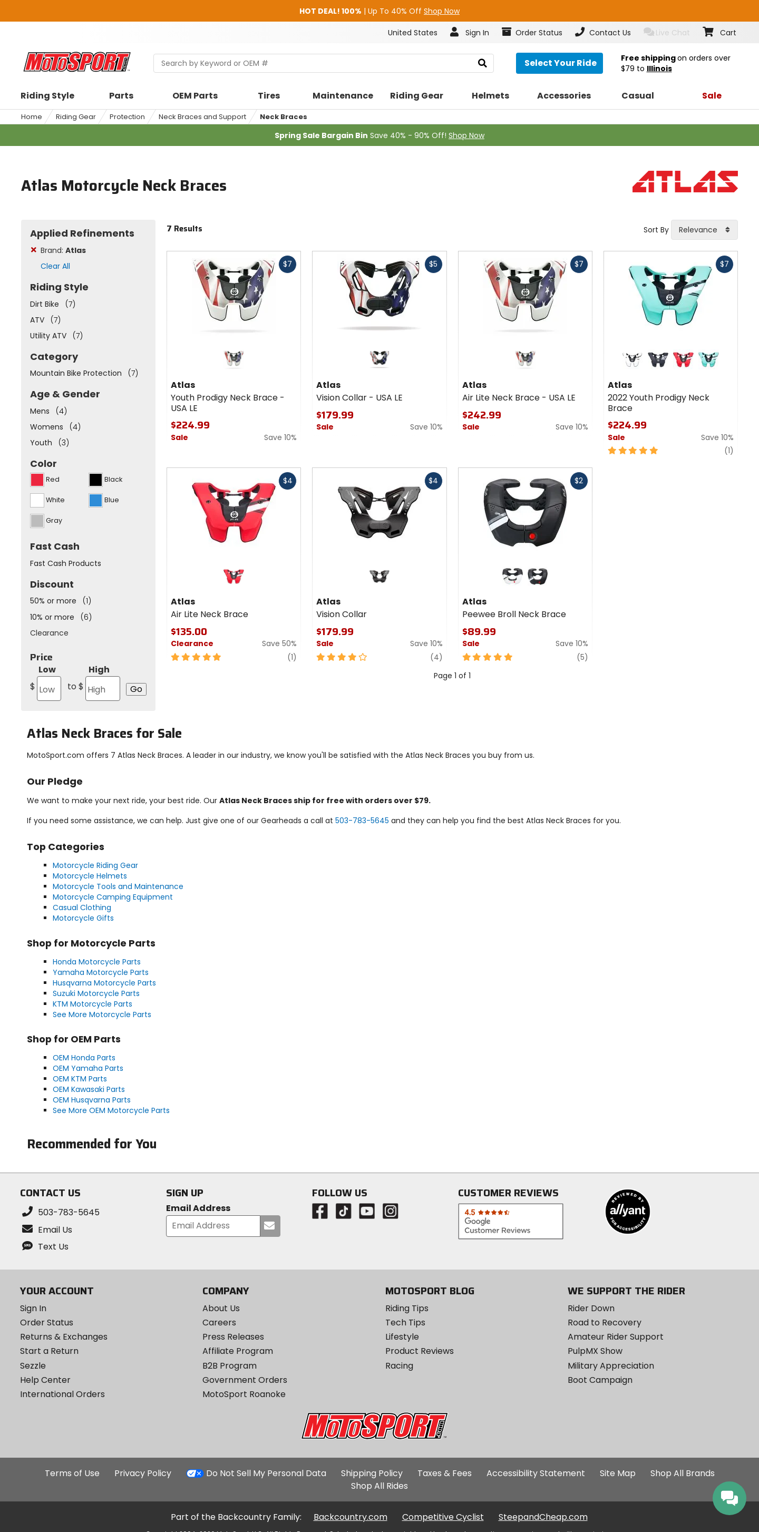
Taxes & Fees (444, 1473)
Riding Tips (407, 1308)
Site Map (618, 1473)
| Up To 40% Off (379, 11)
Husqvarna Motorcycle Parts (104, 983)
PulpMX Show (595, 1351)
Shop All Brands (682, 1473)
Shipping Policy (372, 1473)
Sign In (33, 1308)
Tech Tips (405, 1322)
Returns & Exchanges (64, 1337)
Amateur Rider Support (616, 1337)
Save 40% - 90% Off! (379, 135)
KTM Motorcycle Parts (92, 1004)
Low (45, 682)
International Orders (62, 1394)
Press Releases (233, 1337)
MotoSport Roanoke (244, 1394)
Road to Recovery (604, 1322)
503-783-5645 (362, 820)
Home (31, 117)
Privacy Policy (142, 1473)
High (93, 682)
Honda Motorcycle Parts (97, 962)
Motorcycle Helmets (90, 876)
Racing (399, 1366)
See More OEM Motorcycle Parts (111, 1110)
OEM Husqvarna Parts (92, 1100)
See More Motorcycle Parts (102, 1014)
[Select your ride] (559, 63)
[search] (482, 63)
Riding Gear (76, 117)
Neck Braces (283, 117)
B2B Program (229, 1366)
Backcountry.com (350, 1517)
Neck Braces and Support (202, 117)
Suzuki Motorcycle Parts (96, 993)
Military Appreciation (611, 1366)
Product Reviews (419, 1351)
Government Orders (244, 1380)
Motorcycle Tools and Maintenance (118, 886)
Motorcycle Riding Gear (95, 865)
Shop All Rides (379, 1486)
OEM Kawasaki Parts (89, 1089)
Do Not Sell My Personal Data (266, 1473)
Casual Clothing (82, 907)
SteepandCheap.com (543, 1517)
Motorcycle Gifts (83, 918)
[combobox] (704, 230)
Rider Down (591, 1308)
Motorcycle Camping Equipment (113, 897)
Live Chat (667, 32)
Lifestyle (402, 1337)
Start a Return (49, 1351)
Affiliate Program (237, 1351)
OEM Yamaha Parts (88, 1068)
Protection (127, 117)
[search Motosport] (323, 63)
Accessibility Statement (535, 1473)
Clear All (55, 266)
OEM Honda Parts (84, 1057)
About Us (221, 1308)
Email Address (198, 1208)
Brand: (63, 250)
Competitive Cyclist (443, 1517)
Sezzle (33, 1366)
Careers (219, 1322)
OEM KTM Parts (80, 1079)
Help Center (45, 1380)
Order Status (46, 1322)
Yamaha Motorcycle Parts (101, 972)
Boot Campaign (600, 1380)
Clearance (49, 633)
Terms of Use (72, 1473)
